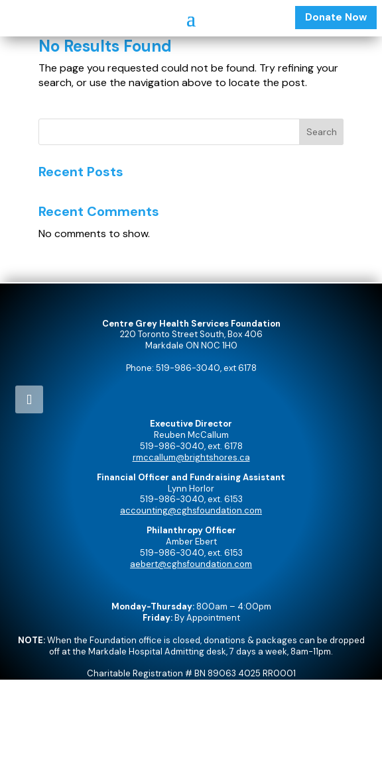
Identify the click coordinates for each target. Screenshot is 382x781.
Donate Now (336, 17)
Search (321, 132)
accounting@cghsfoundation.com (191, 510)
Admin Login (191, 729)
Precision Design (214, 763)
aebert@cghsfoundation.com (191, 564)
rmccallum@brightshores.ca (191, 457)
